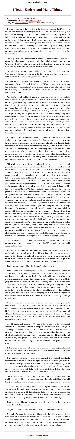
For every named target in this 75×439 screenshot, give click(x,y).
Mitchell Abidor (34, 21)
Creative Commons (21, 23)
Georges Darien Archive (37, 435)
